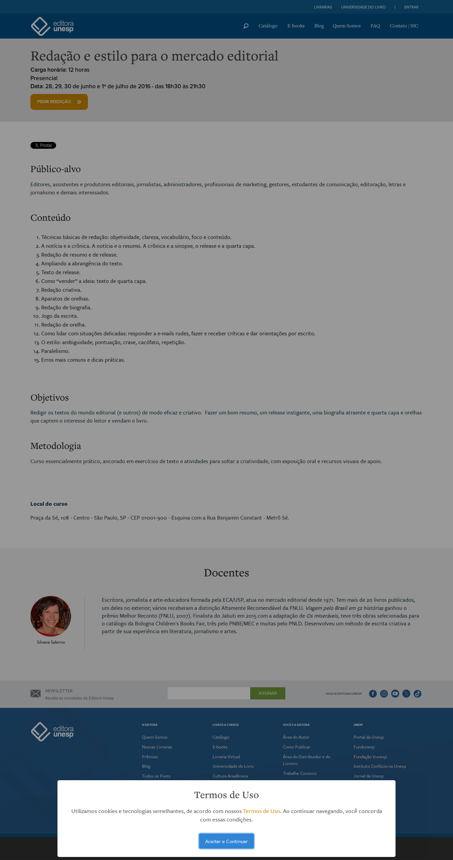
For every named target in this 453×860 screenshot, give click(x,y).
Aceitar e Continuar (226, 841)
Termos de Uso (261, 811)
